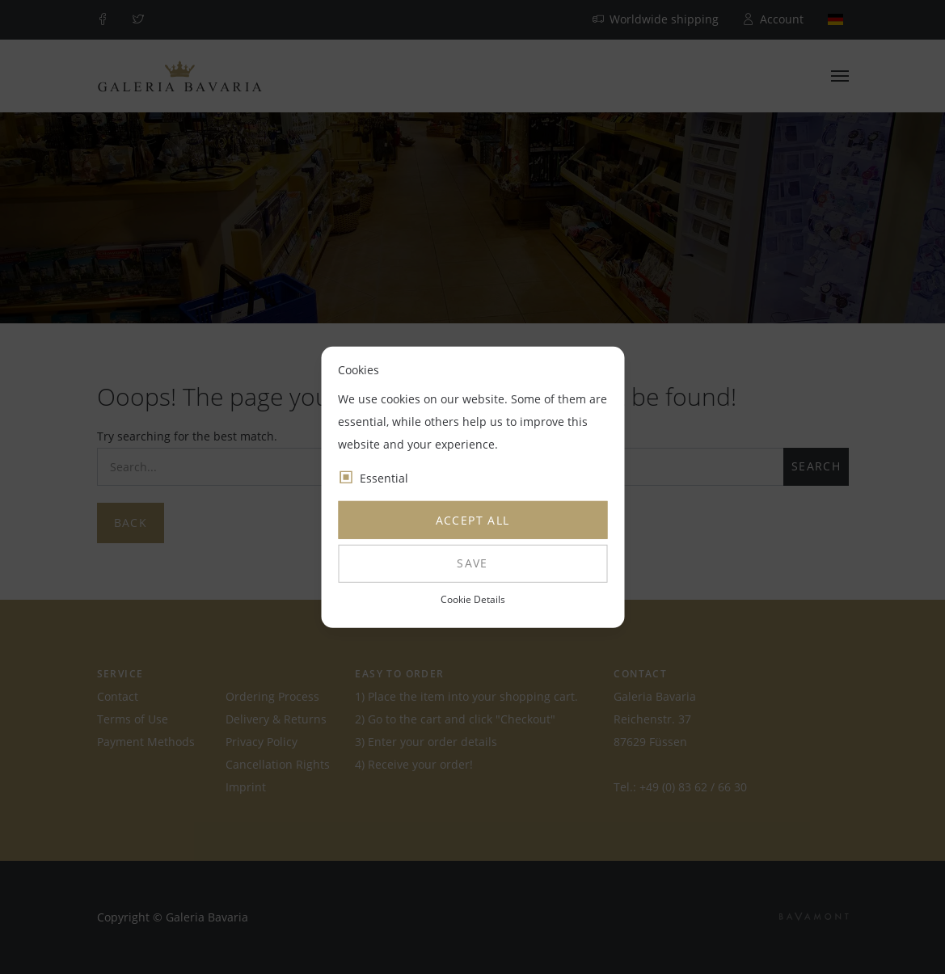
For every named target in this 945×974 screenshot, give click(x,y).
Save (472, 563)
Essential (384, 478)
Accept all (473, 520)
